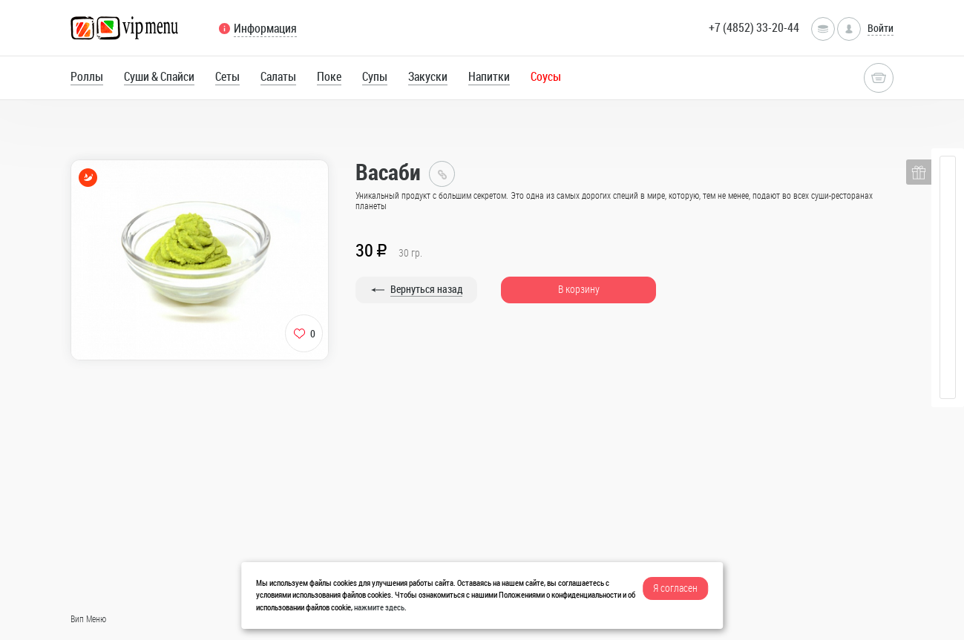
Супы (374, 76)
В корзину (579, 289)
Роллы (87, 76)
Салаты (278, 76)
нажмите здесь (379, 607)
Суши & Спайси (159, 76)
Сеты (227, 76)
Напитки (489, 76)
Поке (329, 76)
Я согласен (675, 588)
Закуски (427, 76)
